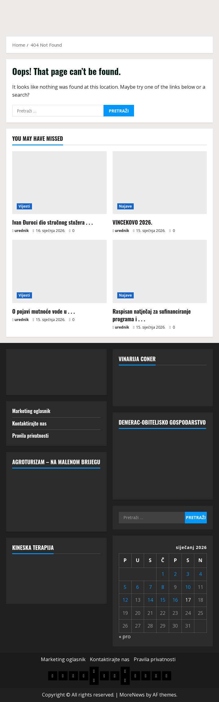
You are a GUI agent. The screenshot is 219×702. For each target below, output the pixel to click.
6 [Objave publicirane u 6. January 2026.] (137, 587)
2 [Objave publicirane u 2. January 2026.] (175, 574)
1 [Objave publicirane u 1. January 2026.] (162, 574)
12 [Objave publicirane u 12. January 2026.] (125, 600)
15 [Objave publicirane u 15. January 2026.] (162, 600)
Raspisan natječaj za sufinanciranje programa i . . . (152, 315)
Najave (125, 206)
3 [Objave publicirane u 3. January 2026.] (187, 574)
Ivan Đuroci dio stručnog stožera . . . (52, 222)
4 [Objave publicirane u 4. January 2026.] (200, 574)
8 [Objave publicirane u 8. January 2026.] (162, 587)
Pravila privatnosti (30, 435)
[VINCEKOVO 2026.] (160, 182)
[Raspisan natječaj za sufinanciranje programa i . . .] (160, 271)
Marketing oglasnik (31, 411)
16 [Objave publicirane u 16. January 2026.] (175, 600)
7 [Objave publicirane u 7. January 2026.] (150, 587)
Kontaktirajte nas (29, 423)
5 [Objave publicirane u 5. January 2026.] (125, 587)
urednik (21, 230)
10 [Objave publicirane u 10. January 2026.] (188, 587)
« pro (125, 636)
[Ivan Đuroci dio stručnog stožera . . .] (59, 182)
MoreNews (132, 694)
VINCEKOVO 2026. (132, 222)
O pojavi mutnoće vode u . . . (43, 311)
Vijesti (24, 206)
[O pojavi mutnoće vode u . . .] (59, 271)
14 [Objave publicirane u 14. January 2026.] (150, 600)
